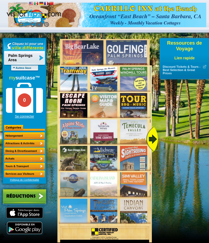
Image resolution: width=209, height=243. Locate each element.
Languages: (21, 2)
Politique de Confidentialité (24, 180)
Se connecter (24, 116)
